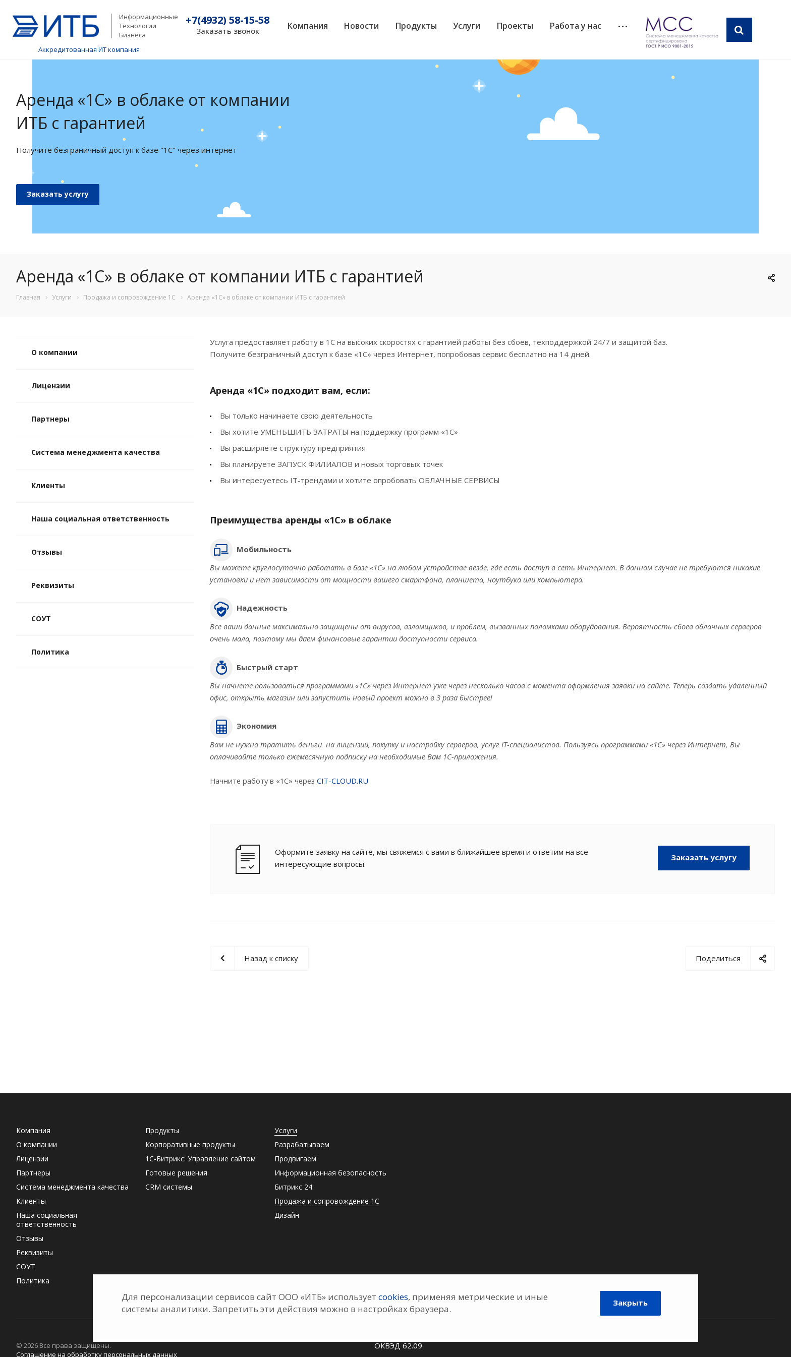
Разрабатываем (301, 1144)
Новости (361, 25)
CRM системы (168, 1187)
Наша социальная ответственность (100, 518)
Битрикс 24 (293, 1187)
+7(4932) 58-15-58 (227, 20)
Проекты (515, 25)
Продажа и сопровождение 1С (326, 1201)
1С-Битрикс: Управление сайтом (200, 1158)
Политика (50, 652)
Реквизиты (52, 585)
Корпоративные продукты (190, 1144)
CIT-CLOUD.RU (342, 781)
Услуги (466, 25)
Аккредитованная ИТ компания (89, 49)
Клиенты (48, 485)
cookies (393, 1297)
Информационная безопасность (330, 1172)
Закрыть (630, 1302)
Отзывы (46, 552)
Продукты (416, 25)
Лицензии (50, 385)
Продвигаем (295, 1158)
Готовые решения (176, 1172)
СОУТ (41, 618)
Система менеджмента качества (95, 452)
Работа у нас (575, 25)
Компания (308, 25)
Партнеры (50, 419)
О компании (54, 352)
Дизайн (286, 1215)
